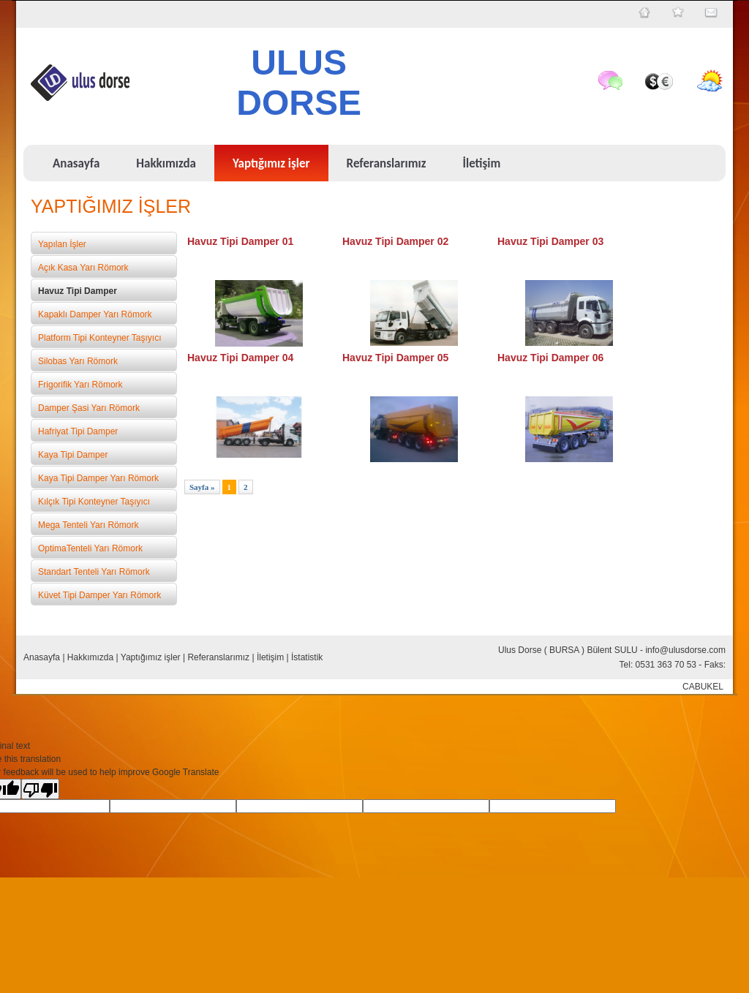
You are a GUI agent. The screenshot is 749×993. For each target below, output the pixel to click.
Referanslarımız (218, 657)
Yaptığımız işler (151, 657)
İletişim (270, 657)
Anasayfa (41, 657)
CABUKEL (702, 686)
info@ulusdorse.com (685, 650)
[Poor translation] (40, 789)
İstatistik (307, 657)
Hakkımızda (90, 657)
